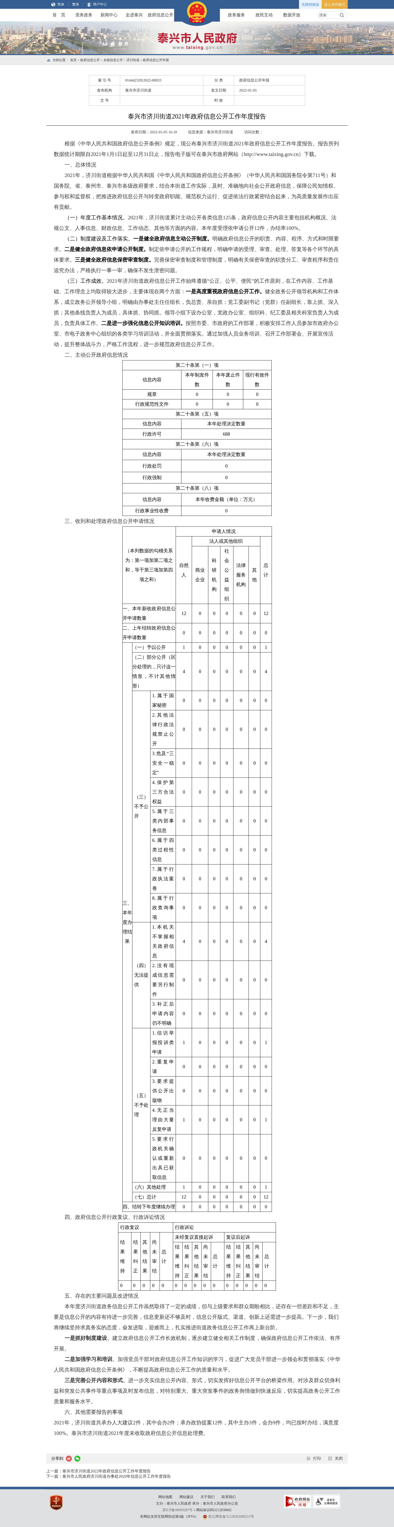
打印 (317, 1458)
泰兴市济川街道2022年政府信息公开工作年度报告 (106, 1471)
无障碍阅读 (310, 5)
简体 (60, 4)
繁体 (75, 4)
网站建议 (186, 1497)
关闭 (339, 1458)
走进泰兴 (134, 15)
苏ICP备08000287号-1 (179, 1510)
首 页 (59, 15)
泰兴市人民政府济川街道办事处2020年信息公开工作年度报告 (116, 1476)
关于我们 (208, 1497)
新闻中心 (109, 15)
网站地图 (165, 1497)
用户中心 (100, 4)
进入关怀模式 (334, 5)
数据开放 (291, 15)
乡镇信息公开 (113, 60)
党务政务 (83, 15)
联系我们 (229, 1497)
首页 (73, 60)
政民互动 (264, 15)
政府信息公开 (160, 15)
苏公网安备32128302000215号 (231, 1516)
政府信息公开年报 (156, 60)
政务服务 (236, 15)
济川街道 (132, 60)
